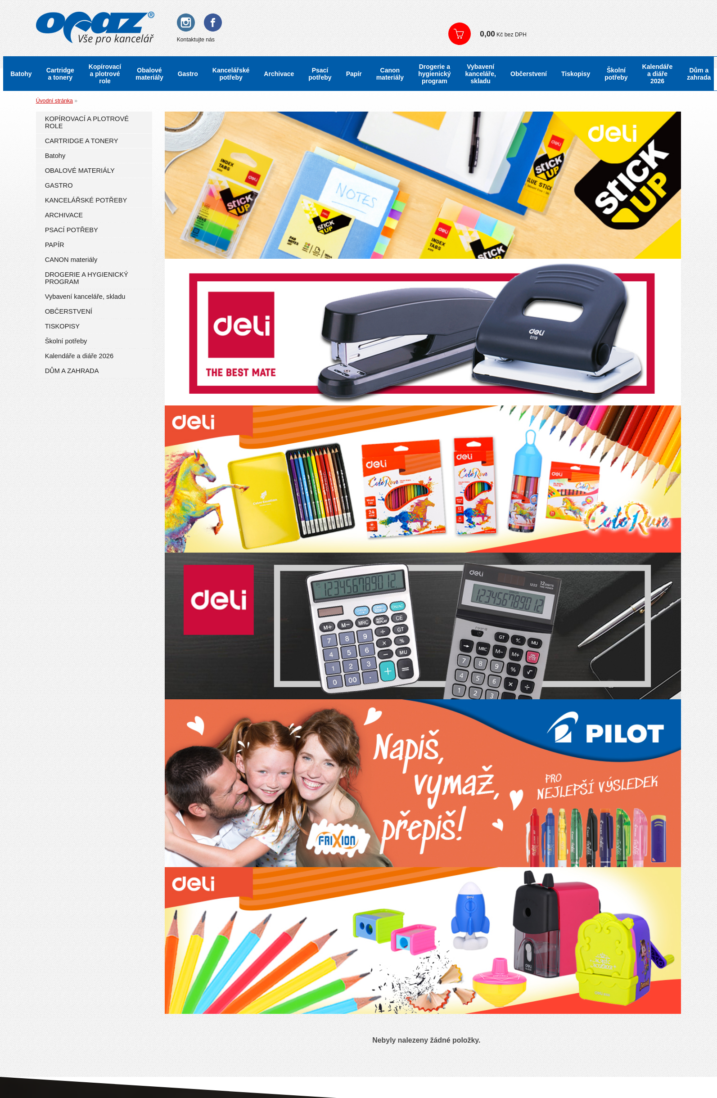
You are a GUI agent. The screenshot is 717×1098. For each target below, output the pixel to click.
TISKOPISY (62, 326)
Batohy (21, 73)
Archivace (279, 73)
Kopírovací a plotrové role (105, 74)
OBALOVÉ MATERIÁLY (80, 170)
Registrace (508, 17)
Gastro (188, 73)
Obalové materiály (149, 74)
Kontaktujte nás (196, 39)
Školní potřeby (615, 74)
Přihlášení (468, 17)
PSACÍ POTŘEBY (71, 230)
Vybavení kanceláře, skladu (480, 74)
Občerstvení (528, 73)
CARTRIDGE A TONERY (81, 140)
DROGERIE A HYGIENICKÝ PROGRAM (86, 278)
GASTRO (59, 185)
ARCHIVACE (64, 215)
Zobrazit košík (572, 33)
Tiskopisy (575, 73)
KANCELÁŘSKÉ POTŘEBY (86, 200)
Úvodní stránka (54, 101)
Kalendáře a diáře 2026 (657, 74)
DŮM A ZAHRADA (72, 370)
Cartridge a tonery (60, 74)
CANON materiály (71, 259)
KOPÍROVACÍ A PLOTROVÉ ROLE (87, 122)
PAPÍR (54, 244)
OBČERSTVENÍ (68, 311)
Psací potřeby (319, 74)
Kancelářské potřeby (231, 74)
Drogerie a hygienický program (434, 74)
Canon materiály (390, 74)
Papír (354, 73)
